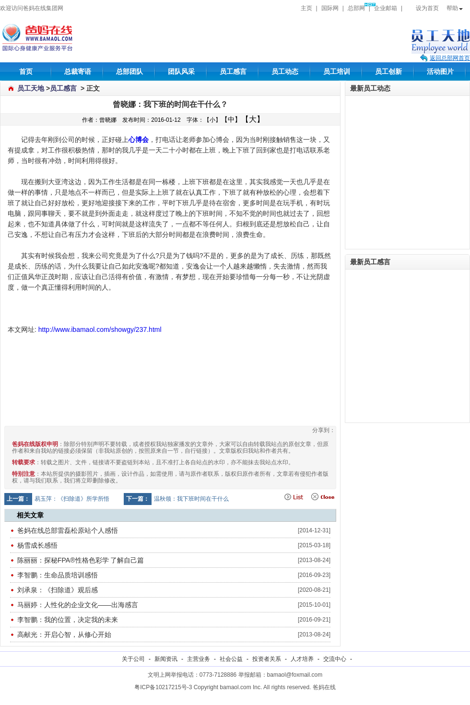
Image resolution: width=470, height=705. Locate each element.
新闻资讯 (165, 659)
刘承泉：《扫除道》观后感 (57, 590)
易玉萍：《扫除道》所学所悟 (72, 498)
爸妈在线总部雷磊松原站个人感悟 (67, 530)
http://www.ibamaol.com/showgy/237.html (100, 329)
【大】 (252, 119)
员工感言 (233, 71)
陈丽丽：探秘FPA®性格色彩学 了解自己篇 (80, 560)
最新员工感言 (370, 262)
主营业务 (198, 659)
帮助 (454, 8)
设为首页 (422, 8)
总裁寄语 (77, 71)
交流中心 (334, 659)
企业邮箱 (385, 8)
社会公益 (231, 659)
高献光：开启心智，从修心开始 (64, 634)
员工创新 (388, 71)
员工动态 (284, 71)
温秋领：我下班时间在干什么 (191, 498)
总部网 (356, 8)
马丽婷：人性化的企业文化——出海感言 (77, 605)
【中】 (231, 119)
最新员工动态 (370, 88)
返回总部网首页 (450, 58)
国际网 (330, 8)
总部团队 (129, 71)
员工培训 (336, 71)
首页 (26, 71)
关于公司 (133, 659)
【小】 (212, 120)
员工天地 (30, 88)
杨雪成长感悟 (37, 545)
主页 (306, 8)
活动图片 (440, 71)
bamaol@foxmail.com (295, 674)
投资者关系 (266, 659)
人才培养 (302, 659)
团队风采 (181, 71)
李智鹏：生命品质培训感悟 (57, 575)
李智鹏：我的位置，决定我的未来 (67, 619)
